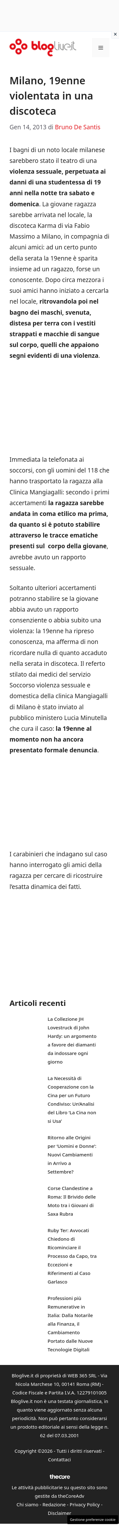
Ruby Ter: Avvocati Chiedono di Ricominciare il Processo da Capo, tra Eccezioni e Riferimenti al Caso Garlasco (72, 1256)
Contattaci (59, 1459)
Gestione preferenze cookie (93, 1519)
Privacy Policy (85, 1504)
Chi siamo (27, 1504)
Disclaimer (59, 1513)
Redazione (54, 1504)
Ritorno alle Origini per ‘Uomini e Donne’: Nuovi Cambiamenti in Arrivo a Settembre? (72, 1154)
